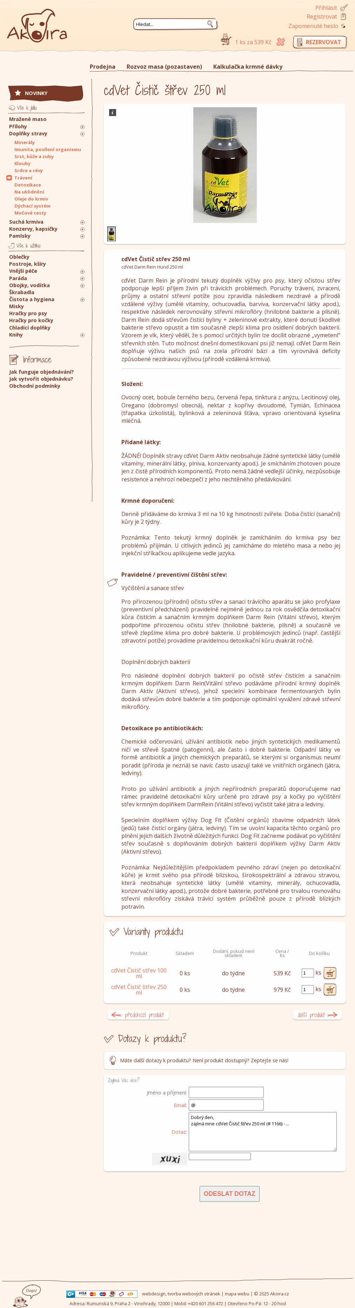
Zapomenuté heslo (313, 26)
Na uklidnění (29, 192)
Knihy (16, 334)
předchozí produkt (144, 1015)
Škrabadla (21, 292)
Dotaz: (179, 1131)
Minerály (24, 142)
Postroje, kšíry (27, 263)
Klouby (22, 163)
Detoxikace (27, 185)
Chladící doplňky (30, 327)
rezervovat (323, 42)
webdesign (154, 1293)
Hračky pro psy (28, 313)
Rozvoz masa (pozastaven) (164, 66)
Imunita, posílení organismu (47, 149)
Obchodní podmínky (34, 385)
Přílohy (18, 126)
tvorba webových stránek (194, 1293)
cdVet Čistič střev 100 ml (139, 973)
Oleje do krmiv (31, 199)
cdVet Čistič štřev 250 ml (139, 989)
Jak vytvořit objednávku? (41, 378)
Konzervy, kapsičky (33, 228)
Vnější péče (23, 270)
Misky (16, 306)
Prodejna (102, 66)
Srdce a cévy (28, 170)
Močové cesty (30, 213)
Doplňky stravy (28, 133)
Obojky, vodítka (29, 285)
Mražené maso (28, 119)
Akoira (37, 22)
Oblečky (19, 256)
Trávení (23, 178)
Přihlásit (326, 8)
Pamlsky (20, 235)
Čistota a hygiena (31, 299)
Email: (180, 1105)
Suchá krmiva (26, 221)
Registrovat (322, 16)
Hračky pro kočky (31, 320)
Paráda (18, 278)
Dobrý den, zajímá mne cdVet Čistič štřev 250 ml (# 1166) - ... (263, 1131)
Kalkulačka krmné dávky (247, 66)
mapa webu (237, 1293)
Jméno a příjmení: (167, 1092)
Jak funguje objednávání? (41, 371)
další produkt (311, 1015)
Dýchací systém (32, 206)
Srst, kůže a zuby (34, 156)
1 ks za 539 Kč (253, 42)
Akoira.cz (279, 1293)
